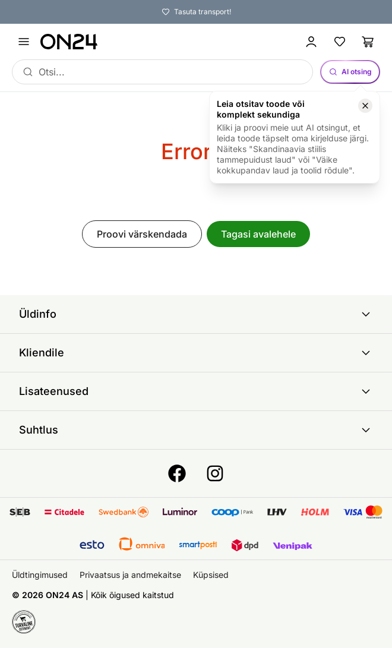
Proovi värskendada (142, 234)
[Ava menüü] (24, 41)
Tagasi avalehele (258, 234)
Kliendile (196, 353)
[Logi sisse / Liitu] (311, 41)
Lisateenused (196, 391)
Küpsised (211, 575)
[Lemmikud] (340, 41)
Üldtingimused (40, 575)
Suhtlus (196, 430)
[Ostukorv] (368, 41)
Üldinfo (196, 314)
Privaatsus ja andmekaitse (130, 575)
